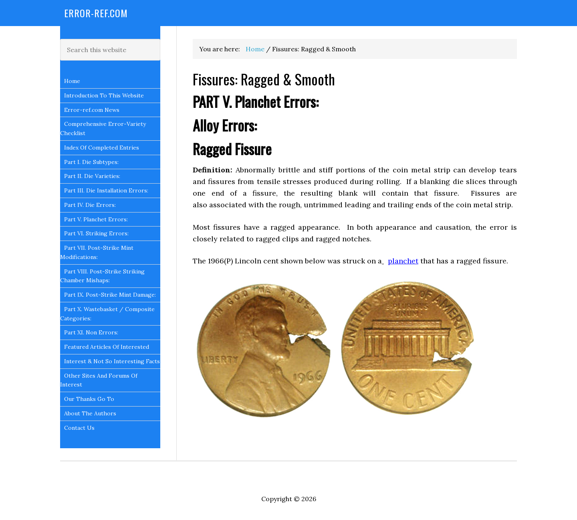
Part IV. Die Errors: (90, 204)
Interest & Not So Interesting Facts (112, 361)
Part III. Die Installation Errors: (106, 190)
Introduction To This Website (104, 95)
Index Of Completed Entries (101, 147)
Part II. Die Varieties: (92, 176)
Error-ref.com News (91, 109)
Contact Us (79, 427)
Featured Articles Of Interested (106, 346)
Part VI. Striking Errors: (96, 233)
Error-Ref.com (96, 13)
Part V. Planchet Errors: (96, 219)
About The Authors (90, 413)
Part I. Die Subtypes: (91, 162)
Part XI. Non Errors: (91, 332)
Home (72, 81)
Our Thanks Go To (89, 399)
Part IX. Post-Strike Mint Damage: (110, 294)
